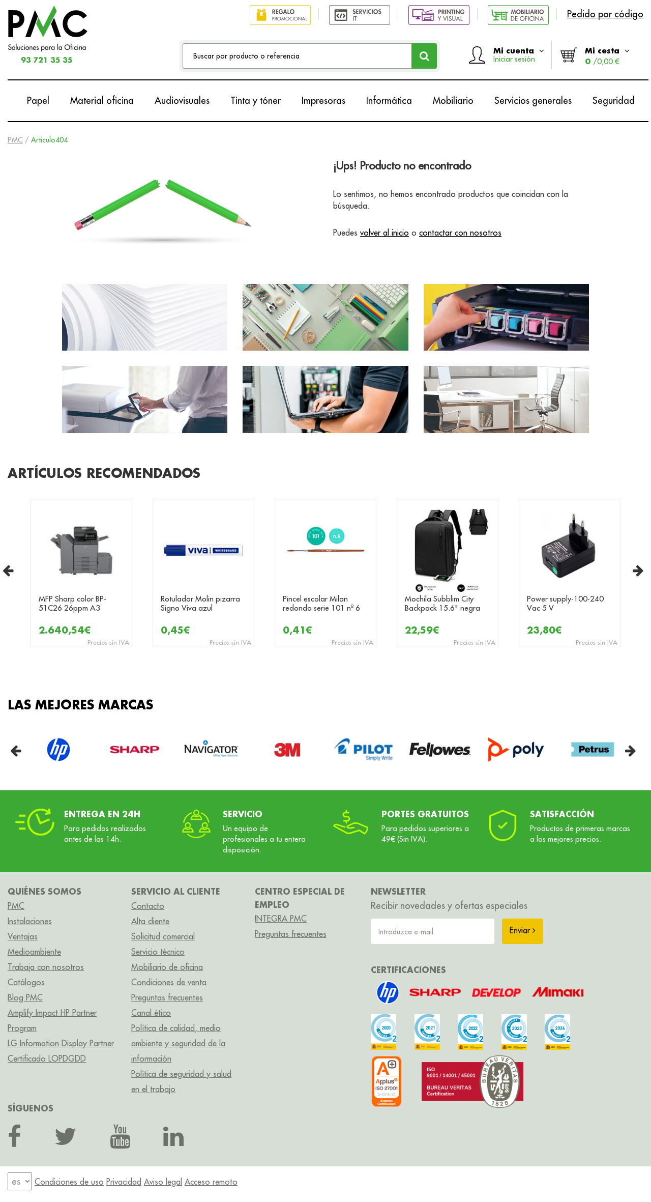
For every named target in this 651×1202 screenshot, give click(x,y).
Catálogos (26, 982)
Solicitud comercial (163, 936)
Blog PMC (25, 997)
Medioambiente (34, 952)
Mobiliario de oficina (167, 967)
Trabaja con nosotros (46, 967)
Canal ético (151, 1013)
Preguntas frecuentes (167, 997)
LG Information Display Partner (61, 1043)
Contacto (147, 906)
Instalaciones (30, 921)
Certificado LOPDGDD (47, 1058)
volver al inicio (384, 232)
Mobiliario (453, 100)
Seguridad (614, 100)
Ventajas (23, 936)
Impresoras (323, 100)
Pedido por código (605, 14)
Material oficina (102, 100)
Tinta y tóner (255, 100)
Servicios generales (533, 100)
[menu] (20, 1182)
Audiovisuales (182, 100)
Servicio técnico (158, 952)
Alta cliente (150, 921)
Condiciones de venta (168, 982)
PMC (15, 140)
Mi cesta (607, 55)
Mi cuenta (518, 54)
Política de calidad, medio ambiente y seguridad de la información (178, 1043)
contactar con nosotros (460, 232)
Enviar (523, 930)
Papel (38, 100)
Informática (389, 100)
